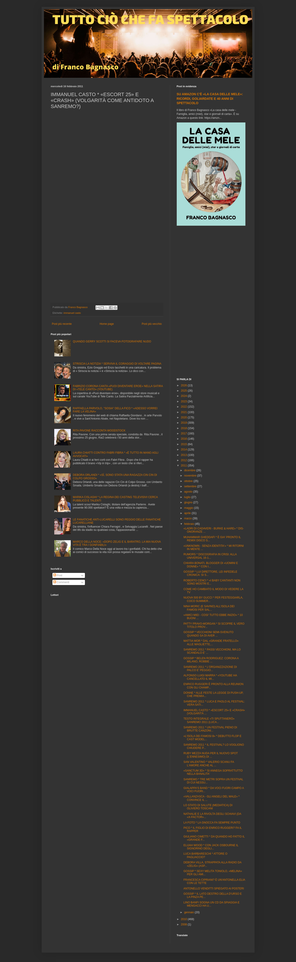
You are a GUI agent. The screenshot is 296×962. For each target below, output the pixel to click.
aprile (188, 513)
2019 (184, 422)
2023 (184, 401)
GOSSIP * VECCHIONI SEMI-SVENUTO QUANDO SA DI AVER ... (208, 634)
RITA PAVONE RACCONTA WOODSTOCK (99, 430)
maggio (189, 507)
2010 (184, 919)
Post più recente (62, 323)
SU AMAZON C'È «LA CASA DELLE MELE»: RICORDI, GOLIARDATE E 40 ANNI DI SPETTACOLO (210, 98)
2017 (184, 433)
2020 (184, 417)
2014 (184, 449)
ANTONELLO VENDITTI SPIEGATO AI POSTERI (213, 888)
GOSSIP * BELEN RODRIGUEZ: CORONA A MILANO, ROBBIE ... (211, 660)
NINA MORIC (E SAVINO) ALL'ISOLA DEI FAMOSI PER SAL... (208, 608)
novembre (190, 475)
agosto (188, 491)
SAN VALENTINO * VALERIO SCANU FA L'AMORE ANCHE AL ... (208, 763)
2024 (184, 396)
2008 (184, 924)
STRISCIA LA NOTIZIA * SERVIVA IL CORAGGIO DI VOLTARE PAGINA (117, 363)
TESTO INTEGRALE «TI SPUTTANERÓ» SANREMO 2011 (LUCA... (208, 720)
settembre (190, 486)
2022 (184, 406)
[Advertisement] (211, 302)
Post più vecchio (152, 323)
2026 (184, 385)
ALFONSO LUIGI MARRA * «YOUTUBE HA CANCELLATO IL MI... (210, 677)
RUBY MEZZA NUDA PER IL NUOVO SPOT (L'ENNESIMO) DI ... (210, 755)
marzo (188, 518)
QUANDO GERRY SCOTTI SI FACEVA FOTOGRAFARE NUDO (112, 341)
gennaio (189, 912)
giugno (188, 502)
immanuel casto (72, 313)
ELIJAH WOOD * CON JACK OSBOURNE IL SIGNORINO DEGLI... (210, 847)
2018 (184, 428)
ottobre (188, 481)
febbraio (189, 524)
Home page (107, 323)
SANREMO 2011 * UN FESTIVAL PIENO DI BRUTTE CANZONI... (210, 729)
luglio (187, 497)
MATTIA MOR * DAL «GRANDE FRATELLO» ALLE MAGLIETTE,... (211, 642)
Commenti (61, 582)
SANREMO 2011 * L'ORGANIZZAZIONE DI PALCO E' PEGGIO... (210, 668)
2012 (184, 460)
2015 (184, 444)
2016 (184, 438)
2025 (184, 390)
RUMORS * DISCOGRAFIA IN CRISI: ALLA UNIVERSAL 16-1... (209, 556)
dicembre (190, 470)
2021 (184, 412)
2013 (184, 455)
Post (57, 575)
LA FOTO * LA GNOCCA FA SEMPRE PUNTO (211, 822)
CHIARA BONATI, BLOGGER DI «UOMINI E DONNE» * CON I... (210, 564)
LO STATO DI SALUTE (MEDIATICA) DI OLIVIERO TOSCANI (207, 807)
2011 (184, 465)
